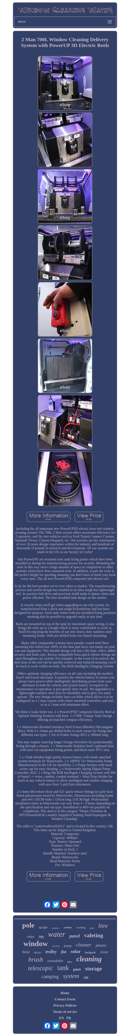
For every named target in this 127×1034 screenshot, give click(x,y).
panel (75, 936)
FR (68, 1018)
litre (103, 926)
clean (104, 952)
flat (63, 952)
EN (61, 1018)
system (71, 976)
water (56, 934)
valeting (93, 935)
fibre (70, 961)
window (35, 944)
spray (37, 952)
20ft (86, 977)
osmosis (55, 928)
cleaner (83, 945)
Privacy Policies (65, 1005)
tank (63, 967)
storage (93, 968)
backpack (90, 952)
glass (92, 928)
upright (43, 927)
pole (28, 925)
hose (26, 952)
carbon (68, 927)
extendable (55, 961)
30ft (41, 937)
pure (77, 969)
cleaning (89, 959)
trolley (51, 951)
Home (65, 993)
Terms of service (65, 1012)
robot (30, 937)
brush (35, 959)
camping (50, 976)
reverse (56, 946)
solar (76, 951)
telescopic (40, 968)
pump (68, 946)
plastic (101, 945)
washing (80, 927)
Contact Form (65, 999)
